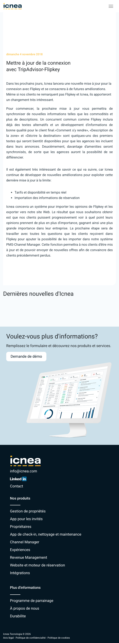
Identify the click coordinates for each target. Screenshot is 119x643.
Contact (16, 486)
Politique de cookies (58, 637)
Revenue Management (28, 557)
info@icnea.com (23, 471)
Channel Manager (24, 542)
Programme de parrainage (31, 601)
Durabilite (18, 616)
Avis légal (8, 637)
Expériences (20, 550)
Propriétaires (20, 527)
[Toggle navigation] (111, 6)
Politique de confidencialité (31, 637)
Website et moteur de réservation (37, 565)
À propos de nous (24, 608)
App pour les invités (26, 519)
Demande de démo (26, 356)
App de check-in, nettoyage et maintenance (45, 534)
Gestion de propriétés (28, 511)
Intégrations (20, 573)
